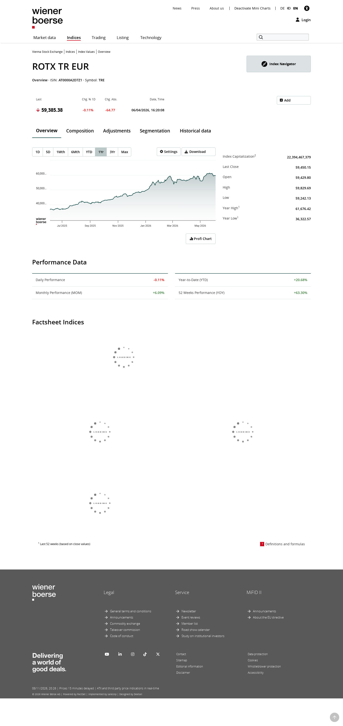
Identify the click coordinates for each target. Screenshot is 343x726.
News (177, 8)
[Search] (283, 37)
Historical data (195, 131)
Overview (46, 130)
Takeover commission (125, 630)
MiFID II (254, 592)
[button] (279, 64)
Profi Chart (201, 238)
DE (282, 8)
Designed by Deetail (130, 694)
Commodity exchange (125, 623)
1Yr (101, 152)
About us (217, 8)
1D (37, 152)
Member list (190, 623)
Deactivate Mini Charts (252, 8)
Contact (181, 654)
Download (197, 151)
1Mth (60, 152)
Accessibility (256, 673)
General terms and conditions (130, 611)
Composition (80, 131)
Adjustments (117, 131)
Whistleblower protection (264, 666)
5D (48, 152)
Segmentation (155, 131)
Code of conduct (121, 636)
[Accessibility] (307, 8)
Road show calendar (196, 630)
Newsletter (189, 611)
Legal (109, 592)
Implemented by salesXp (102, 694)
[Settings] (169, 151)
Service (182, 592)
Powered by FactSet (74, 694)
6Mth (75, 152)
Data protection (258, 654)
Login (303, 19)
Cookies (253, 660)
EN (295, 8)
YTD (89, 152)
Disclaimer (183, 673)
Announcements (121, 617)
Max (124, 152)
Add (287, 100)
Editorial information (189, 666)
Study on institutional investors (203, 636)
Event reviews (191, 617)
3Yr (112, 152)
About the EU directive (268, 617)
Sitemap (181, 660)
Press (195, 8)
